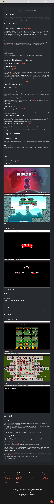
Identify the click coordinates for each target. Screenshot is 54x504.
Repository (19, 474)
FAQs (6, 477)
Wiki (18, 482)
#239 (14, 66)
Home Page (44, 1)
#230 (17, 161)
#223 (21, 116)
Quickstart (7, 474)
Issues (18, 481)
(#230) (13, 228)
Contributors (20, 477)
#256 (30, 124)
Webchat (31, 476)
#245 (30, 28)
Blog (6, 476)
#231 (14, 69)
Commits (19, 478)
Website (44, 479)
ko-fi (6, 482)
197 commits (13, 453)
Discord (31, 474)
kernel (20, 72)
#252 (16, 87)
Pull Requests (20, 476)
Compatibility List (8, 478)
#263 (26, 124)
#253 (15, 49)
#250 (24, 63)
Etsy (34, 495)
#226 (19, 98)
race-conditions (13, 73)
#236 (19, 63)
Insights (19, 479)
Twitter (31, 478)
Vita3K (44, 474)
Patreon (16, 444)
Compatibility (45, 476)
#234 (25, 28)
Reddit (31, 477)
